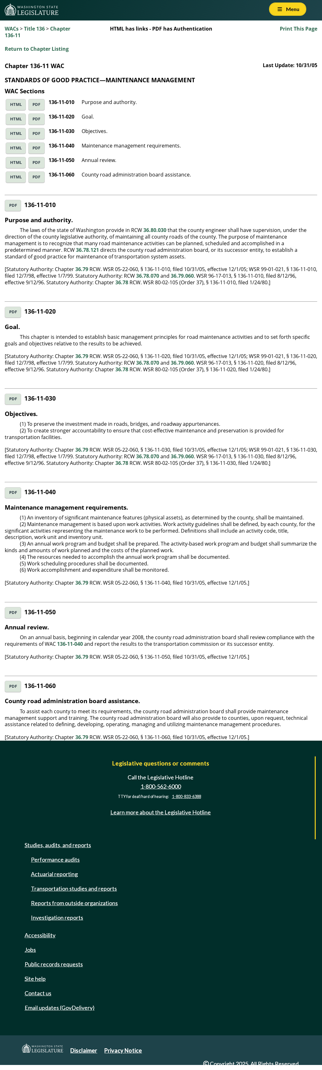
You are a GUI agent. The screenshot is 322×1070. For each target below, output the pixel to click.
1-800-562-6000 (161, 786)
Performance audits (55, 859)
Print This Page (298, 28)
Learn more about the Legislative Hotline (160, 812)
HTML (16, 104)
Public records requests (54, 964)
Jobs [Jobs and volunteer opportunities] (30, 949)
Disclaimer (83, 1050)
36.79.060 (182, 275)
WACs (12, 28)
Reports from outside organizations (74, 902)
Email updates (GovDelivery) (60, 1007)
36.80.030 (154, 230)
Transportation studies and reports (74, 888)
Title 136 (34, 28)
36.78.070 (147, 275)
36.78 (121, 282)
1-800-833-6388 (186, 796)
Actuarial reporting (54, 873)
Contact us (38, 993)
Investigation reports (57, 917)
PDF (36, 104)
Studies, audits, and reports (58, 845)
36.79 (81, 269)
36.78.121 (87, 249)
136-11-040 (70, 643)
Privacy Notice (123, 1050)
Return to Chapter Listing (37, 48)
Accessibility (40, 935)
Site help (35, 978)
